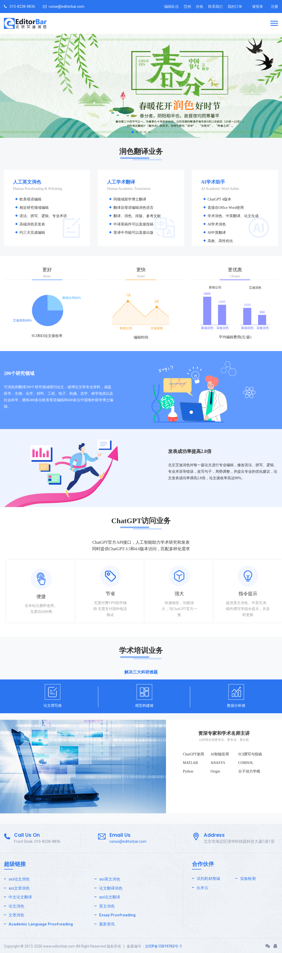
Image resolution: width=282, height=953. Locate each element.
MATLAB (190, 763)
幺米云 (202, 887)
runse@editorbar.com (66, 6)
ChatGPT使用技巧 (197, 754)
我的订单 (235, 6)
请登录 (257, 6)
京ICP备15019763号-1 (163, 946)
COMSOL (245, 763)
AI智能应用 (219, 754)
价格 (199, 6)
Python (188, 771)
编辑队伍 (171, 6)
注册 (274, 6)
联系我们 (215, 6)
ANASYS (217, 763)
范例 (187, 6)
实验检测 (248, 878)
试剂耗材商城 (208, 878)
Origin (215, 771)
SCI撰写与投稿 (250, 754)
